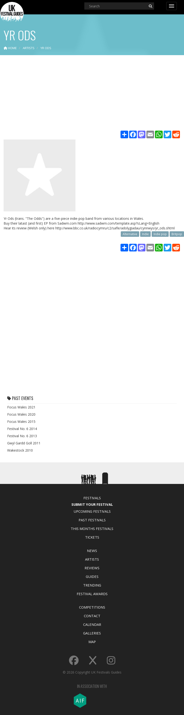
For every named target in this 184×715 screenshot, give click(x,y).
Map (92, 641)
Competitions (92, 607)
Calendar (92, 624)
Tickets (92, 537)
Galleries (92, 633)
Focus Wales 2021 (21, 407)
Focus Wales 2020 (21, 414)
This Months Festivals (92, 528)
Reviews (92, 567)
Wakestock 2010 (20, 450)
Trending (92, 585)
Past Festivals (92, 519)
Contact (92, 615)
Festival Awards (92, 593)
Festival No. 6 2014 (22, 428)
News (92, 550)
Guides (92, 576)
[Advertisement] (92, 93)
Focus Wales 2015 (21, 421)
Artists (92, 559)
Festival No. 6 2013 (22, 436)
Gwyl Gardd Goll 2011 (23, 443)
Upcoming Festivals (92, 511)
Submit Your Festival (92, 504)
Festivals (92, 497)
